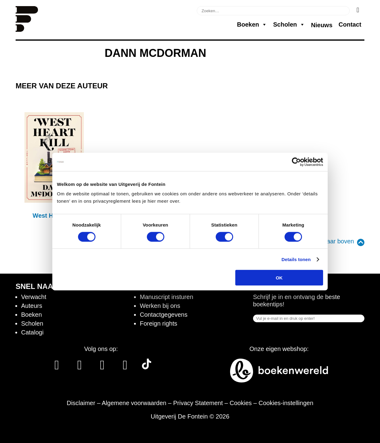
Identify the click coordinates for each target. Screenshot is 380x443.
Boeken (252, 24)
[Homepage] (27, 29)
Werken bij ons (160, 305)
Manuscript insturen (166, 296)
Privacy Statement (198, 403)
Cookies (241, 403)
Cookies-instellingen (286, 403)
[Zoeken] (357, 10)
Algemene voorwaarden (134, 403)
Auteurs (31, 305)
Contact (350, 24)
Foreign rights (158, 323)
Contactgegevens (164, 314)
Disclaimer (81, 403)
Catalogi (32, 332)
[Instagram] (79, 367)
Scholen (289, 24)
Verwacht (33, 296)
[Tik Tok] (146, 367)
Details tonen (296, 259)
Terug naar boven (330, 241)
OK (279, 277)
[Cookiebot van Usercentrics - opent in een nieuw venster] (296, 161)
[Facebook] (57, 367)
